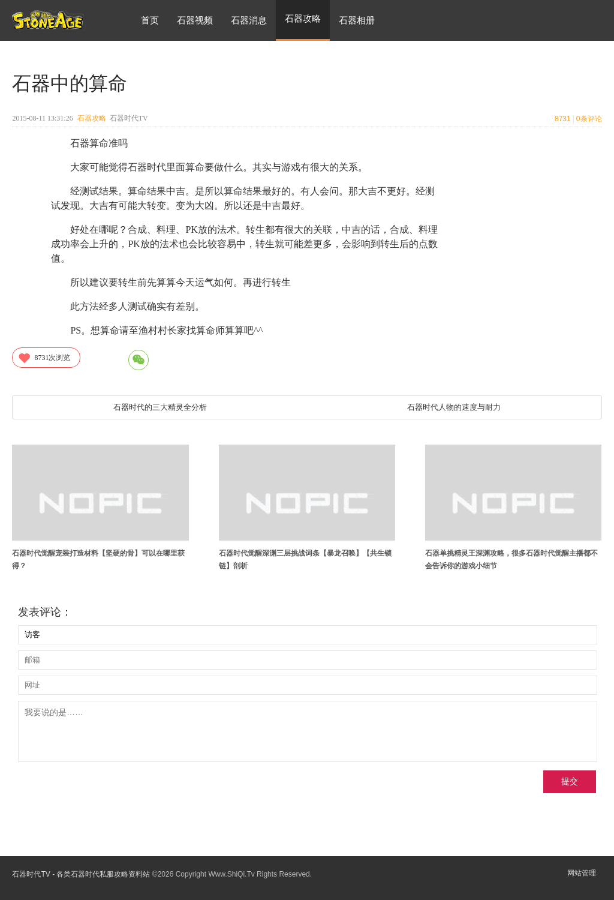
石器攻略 (91, 118)
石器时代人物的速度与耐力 (454, 407)
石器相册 (357, 20)
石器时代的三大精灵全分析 (160, 407)
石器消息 (249, 20)
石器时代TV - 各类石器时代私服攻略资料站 (81, 874)
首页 (150, 20)
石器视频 (195, 20)
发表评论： (45, 612)
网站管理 (581, 873)
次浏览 (43, 357)
